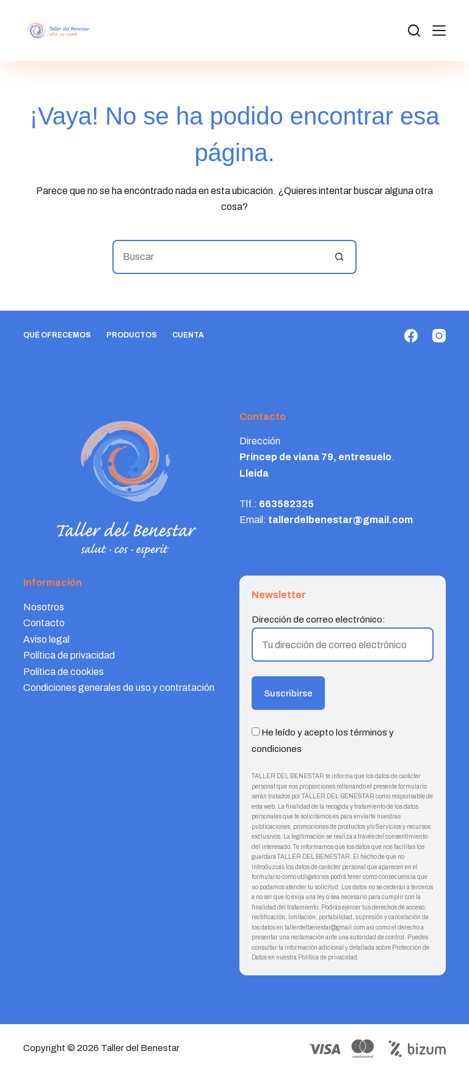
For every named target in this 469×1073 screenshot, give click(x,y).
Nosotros (43, 607)
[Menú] (439, 30)
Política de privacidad (69, 655)
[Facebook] (411, 335)
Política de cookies (63, 672)
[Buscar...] (217, 257)
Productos (131, 335)
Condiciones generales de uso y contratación (118, 687)
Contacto (44, 623)
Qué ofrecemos (57, 335)
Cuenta (188, 335)
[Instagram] (439, 335)
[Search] (414, 30)
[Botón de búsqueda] (339, 257)
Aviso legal (46, 639)
